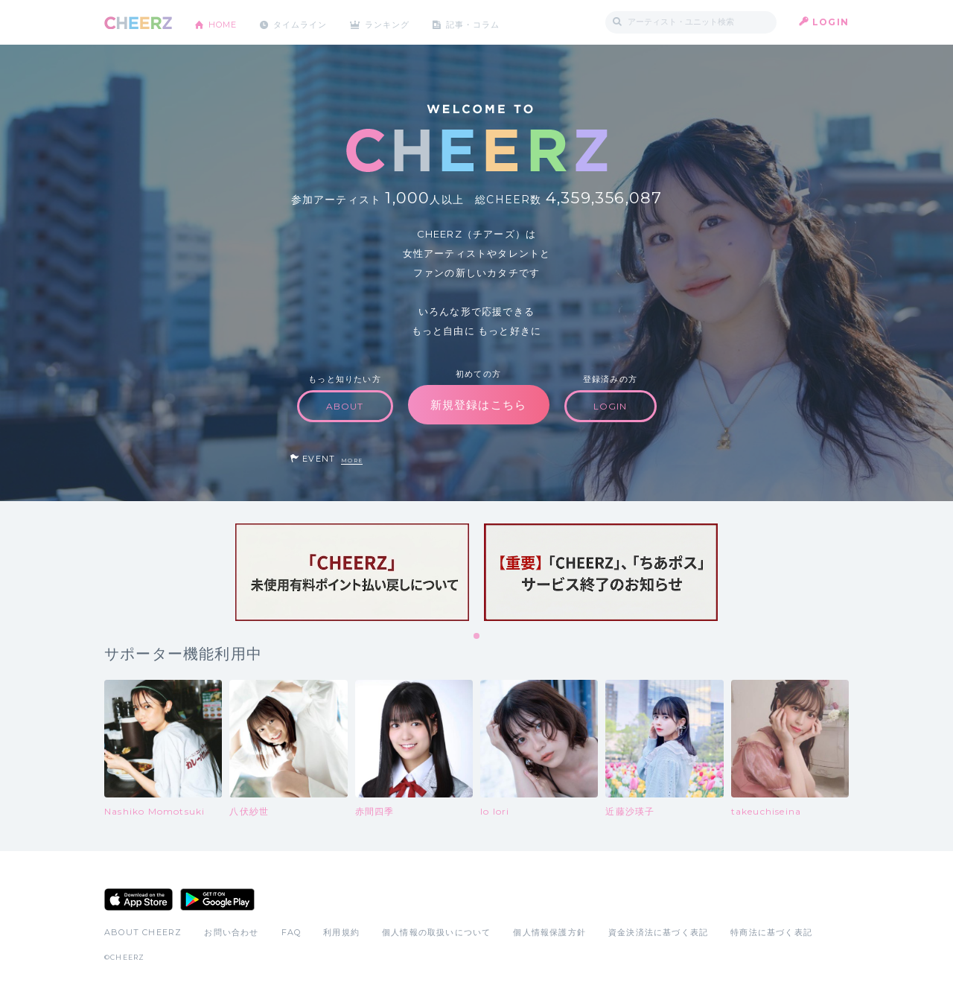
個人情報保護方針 (549, 932)
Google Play (217, 899)
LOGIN (830, 22)
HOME (225, 22)
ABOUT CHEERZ (143, 932)
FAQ (291, 932)
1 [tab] (477, 636)
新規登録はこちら (478, 405)
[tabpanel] (352, 572)
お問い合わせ (231, 932)
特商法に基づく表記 (771, 932)
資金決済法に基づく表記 (658, 932)
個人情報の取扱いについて (436, 932)
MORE (352, 460)
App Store (138, 899)
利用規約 (341, 932)
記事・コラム (493, 22)
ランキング (402, 22)
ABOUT (345, 406)
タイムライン (308, 22)
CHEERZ (138, 22)
